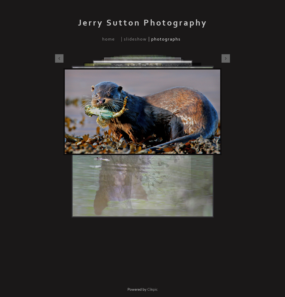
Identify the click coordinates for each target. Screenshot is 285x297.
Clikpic (152, 289)
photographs (166, 39)
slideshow (135, 39)
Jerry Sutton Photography (142, 23)
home (108, 39)
